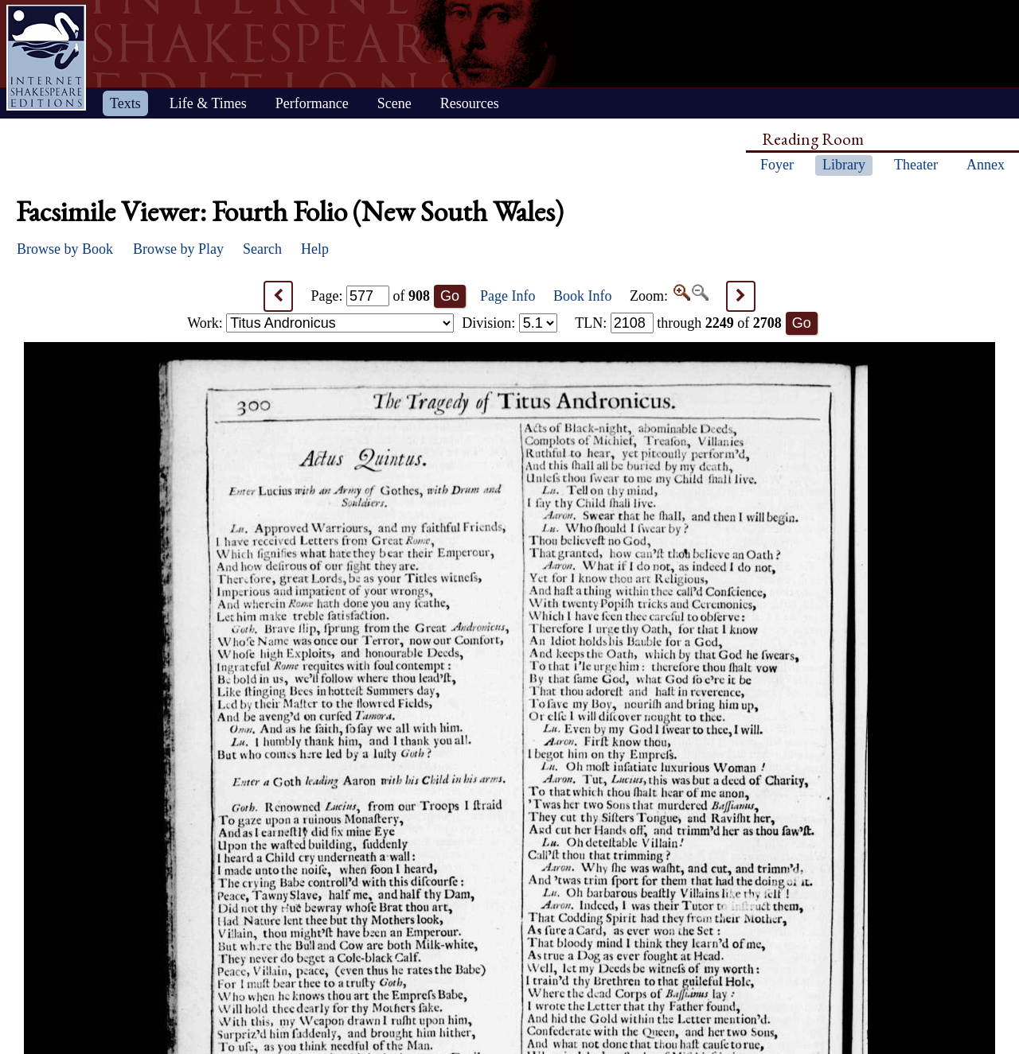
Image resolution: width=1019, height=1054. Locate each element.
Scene (394, 103)
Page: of (371, 296)
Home (46, 58)
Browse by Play (178, 249)
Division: (509, 323)
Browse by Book (65, 249)
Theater (916, 165)
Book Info (582, 296)
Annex (985, 165)
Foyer (777, 165)
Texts (125, 103)
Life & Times (208, 103)
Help (315, 249)
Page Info (507, 296)
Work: (320, 323)
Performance (312, 103)
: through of (678, 323)
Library (843, 165)
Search (262, 249)
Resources (469, 103)
